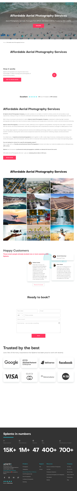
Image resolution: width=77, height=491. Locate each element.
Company (41, 3)
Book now (69, 3)
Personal (28, 3)
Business (20, 3)
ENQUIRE (38, 248)
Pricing (55, 3)
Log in (62, 3)
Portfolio (49, 3)
